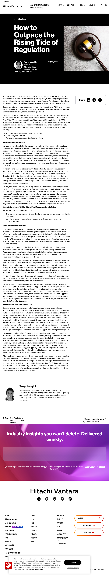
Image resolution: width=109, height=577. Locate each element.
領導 (6, 538)
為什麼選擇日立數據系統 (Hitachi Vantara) (39, 6)
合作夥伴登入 (61, 534)
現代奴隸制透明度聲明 (12, 553)
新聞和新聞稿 (9, 530)
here (31, 120)
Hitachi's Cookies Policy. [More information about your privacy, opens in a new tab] (36, 569)
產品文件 (34, 527)
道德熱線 (34, 534)
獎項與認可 (9, 549)
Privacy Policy (90, 467)
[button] (104, 5)
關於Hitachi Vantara (11, 519)
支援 (32, 519)
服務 (81, 5)
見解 (58, 527)
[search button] (101, 5)
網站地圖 (101, 569)
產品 (60, 5)
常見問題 (34, 530)
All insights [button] (20, 19)
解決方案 (70, 5)
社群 (32, 523)
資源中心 (60, 519)
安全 (32, 542)
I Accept (73, 562)
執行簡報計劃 (9, 545)
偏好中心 (8, 542)
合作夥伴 (91, 5)
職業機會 (8, 527)
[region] (49, 565)
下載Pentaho (61, 544)
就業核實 (34, 538)
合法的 (94, 569)
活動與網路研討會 (11, 534)
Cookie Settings (73, 568)
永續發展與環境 (10, 523)
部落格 (59, 530)
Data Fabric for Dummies (16, 301)
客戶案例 (60, 523)
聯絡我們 (8, 556)
